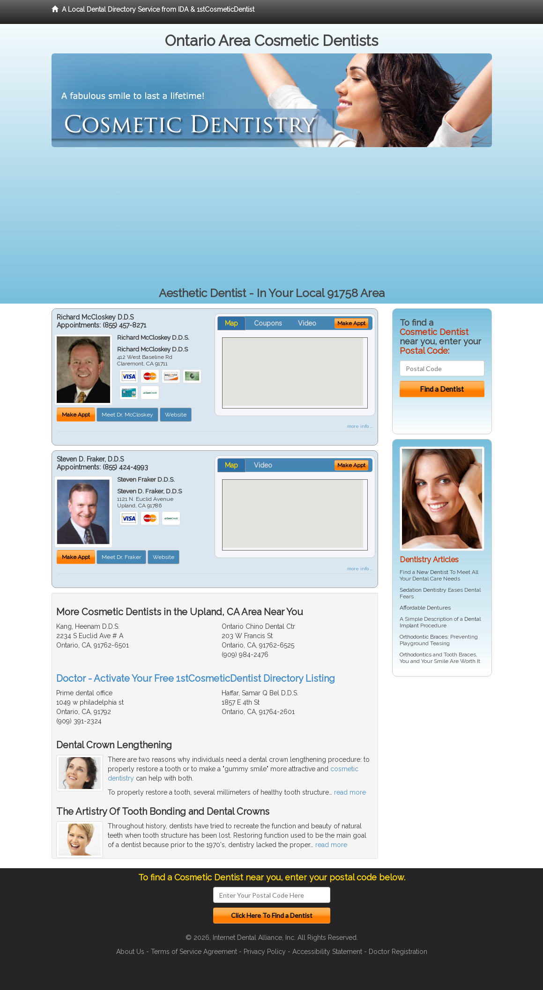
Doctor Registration (398, 951)
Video (307, 323)
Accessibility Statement (327, 951)
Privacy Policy (265, 951)
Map (231, 323)
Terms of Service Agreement (194, 951)
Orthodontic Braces (423, 636)
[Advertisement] (272, 217)
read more (350, 792)
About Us (130, 951)
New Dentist (432, 572)
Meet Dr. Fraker (121, 557)
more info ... (360, 426)
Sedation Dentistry (423, 590)
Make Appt (76, 414)
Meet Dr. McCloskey (127, 414)
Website (175, 414)
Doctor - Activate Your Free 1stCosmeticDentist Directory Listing (195, 678)
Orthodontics (415, 654)
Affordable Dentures (425, 607)
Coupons (268, 323)
